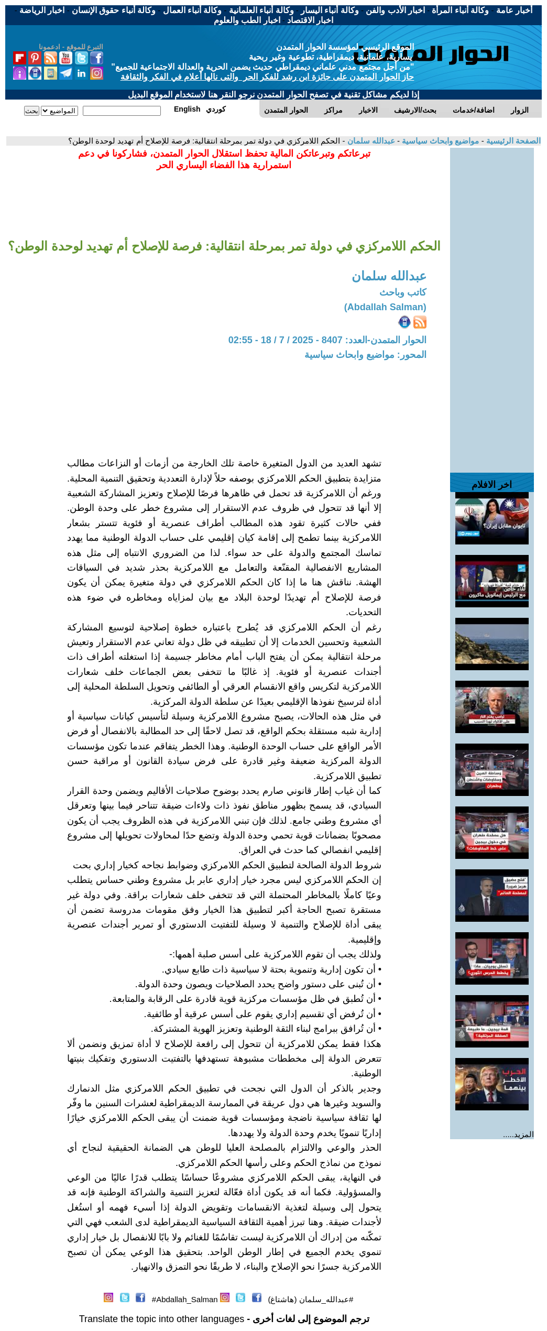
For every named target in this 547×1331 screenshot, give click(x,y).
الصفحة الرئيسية (512, 140)
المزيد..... (518, 1134)
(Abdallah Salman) (385, 307)
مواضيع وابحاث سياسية (439, 140)
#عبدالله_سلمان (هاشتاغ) (310, 1299)
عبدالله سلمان (370, 140)
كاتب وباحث (402, 292)
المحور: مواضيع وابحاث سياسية (365, 355)
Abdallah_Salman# (185, 1299)
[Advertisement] (492, 305)
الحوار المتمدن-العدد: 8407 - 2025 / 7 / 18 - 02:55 (327, 340)
